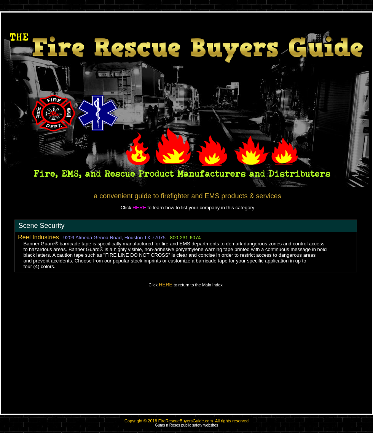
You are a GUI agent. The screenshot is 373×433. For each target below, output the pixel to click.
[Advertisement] (186, 354)
